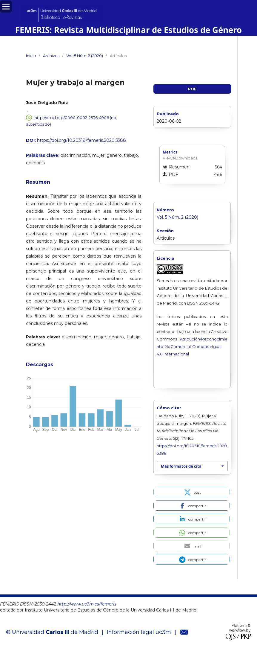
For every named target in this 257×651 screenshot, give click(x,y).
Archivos (51, 55)
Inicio (31, 55)
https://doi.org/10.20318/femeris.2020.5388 (81, 140)
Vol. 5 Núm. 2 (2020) (84, 55)
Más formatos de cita (181, 466)
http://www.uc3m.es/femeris (86, 604)
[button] (191, 492)
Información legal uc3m (139, 632)
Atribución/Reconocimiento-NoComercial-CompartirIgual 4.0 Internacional (192, 346)
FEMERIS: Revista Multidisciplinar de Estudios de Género (128, 29)
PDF (192, 88)
